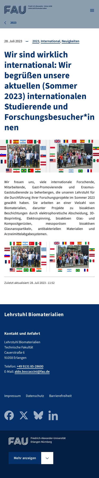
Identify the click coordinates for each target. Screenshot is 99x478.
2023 (35, 41)
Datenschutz (35, 395)
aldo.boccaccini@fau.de (32, 371)
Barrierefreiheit (60, 395)
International (50, 41)
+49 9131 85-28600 (30, 366)
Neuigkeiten (71, 41)
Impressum (12, 395)
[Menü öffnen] (92, 10)
